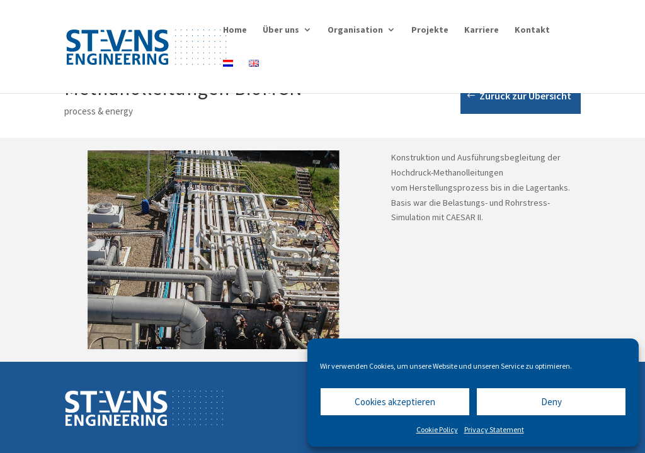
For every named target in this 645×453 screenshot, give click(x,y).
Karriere (481, 30)
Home (235, 30)
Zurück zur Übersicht (525, 95)
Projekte (429, 30)
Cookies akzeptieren (395, 402)
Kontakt (532, 30)
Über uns (281, 30)
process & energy (98, 111)
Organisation (355, 30)
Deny (551, 402)
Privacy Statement (494, 429)
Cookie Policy (437, 429)
